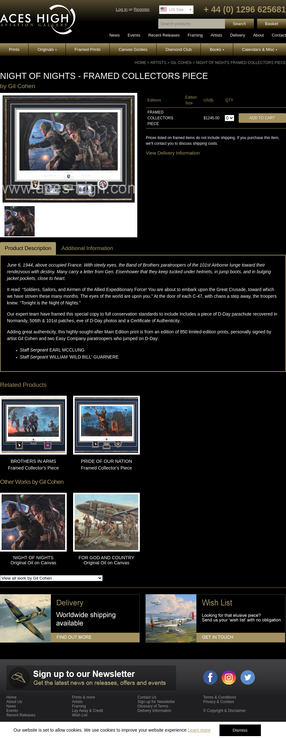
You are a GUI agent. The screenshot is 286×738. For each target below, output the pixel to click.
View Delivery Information (173, 153)
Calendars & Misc (259, 49)
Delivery (237, 35)
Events (134, 35)
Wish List (79, 715)
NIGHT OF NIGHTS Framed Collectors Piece (241, 62)
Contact (279, 35)
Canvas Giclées (133, 49)
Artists (216, 35)
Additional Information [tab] (87, 248)
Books (217, 49)
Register (142, 9)
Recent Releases (164, 35)
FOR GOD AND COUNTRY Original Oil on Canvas (106, 560)
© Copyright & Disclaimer (224, 710)
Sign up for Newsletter (156, 702)
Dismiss (240, 730)
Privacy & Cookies (218, 702)
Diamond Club (179, 49)
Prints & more (83, 697)
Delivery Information (155, 710)
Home (140, 62)
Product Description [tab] (28, 248)
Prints (14, 49)
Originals (47, 49)
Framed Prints (88, 49)
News (114, 35)
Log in (121, 9)
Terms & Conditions (219, 697)
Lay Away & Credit (87, 710)
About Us (14, 702)
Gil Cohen (181, 62)
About (258, 35)
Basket (271, 23)
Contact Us (147, 697)
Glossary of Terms (153, 706)
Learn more (199, 730)
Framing (195, 35)
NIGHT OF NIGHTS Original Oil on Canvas (33, 560)
